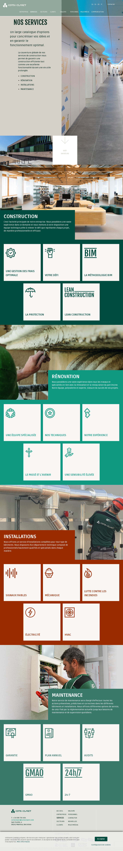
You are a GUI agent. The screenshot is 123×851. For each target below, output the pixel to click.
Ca (92, 4)
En (98, 4)
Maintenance (27, 89)
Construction (28, 76)
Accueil (60, 811)
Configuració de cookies (101, 845)
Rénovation (26, 80)
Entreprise (23, 12)
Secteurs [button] (43, 12)
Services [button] (33, 12)
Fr (101, 4)
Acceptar (101, 839)
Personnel (74, 12)
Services (60, 818)
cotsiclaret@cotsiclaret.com (22, 820)
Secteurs (60, 821)
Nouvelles (72, 821)
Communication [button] (97, 12)
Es (95, 4)
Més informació (23, 842)
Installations (27, 85)
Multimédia (73, 825)
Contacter (111, 4)
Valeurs (63, 12)
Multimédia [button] (84, 12)
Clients (53, 12)
